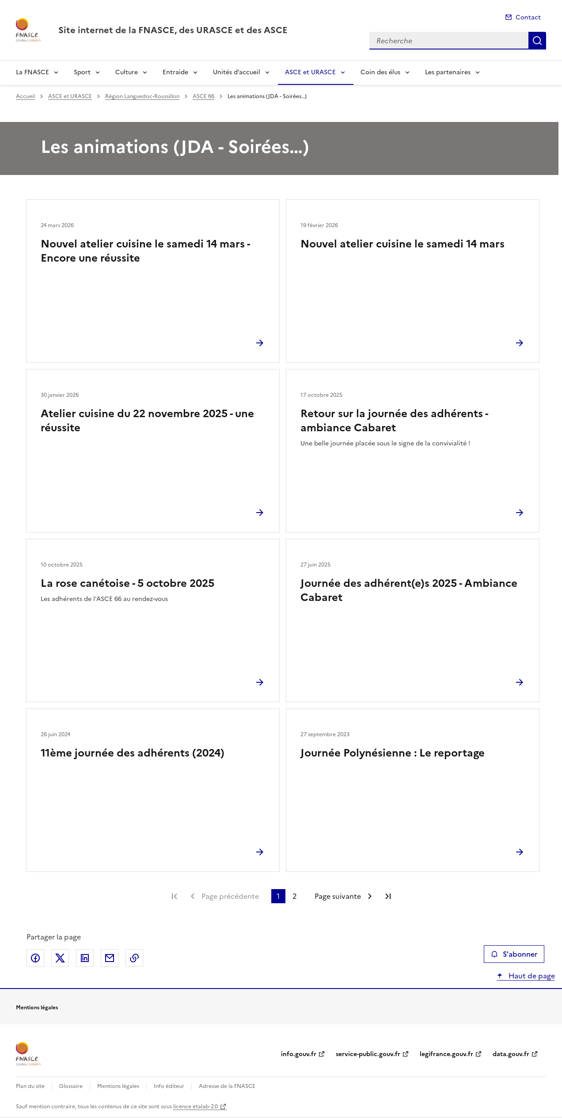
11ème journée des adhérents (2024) (132, 753)
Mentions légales (118, 1086)
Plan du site (30, 1086)
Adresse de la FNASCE (227, 1086)
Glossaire (71, 1086)
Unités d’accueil (236, 72)
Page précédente (230, 896)
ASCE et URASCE (310, 72)
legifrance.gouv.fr (446, 1054)
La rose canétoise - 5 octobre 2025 (127, 583)
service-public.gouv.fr (368, 1054)
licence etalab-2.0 (195, 1106)
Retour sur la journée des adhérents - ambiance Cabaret (394, 421)
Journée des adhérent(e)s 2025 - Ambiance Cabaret (408, 590)
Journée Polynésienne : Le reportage (392, 753)
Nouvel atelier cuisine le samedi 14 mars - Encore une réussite (145, 251)
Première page (174, 896)
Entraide (175, 72)
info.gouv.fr (298, 1054)
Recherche (537, 40)
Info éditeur (169, 1086)
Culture (126, 72)
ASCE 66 (203, 96)
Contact (528, 17)
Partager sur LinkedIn (85, 958)
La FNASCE (32, 72)
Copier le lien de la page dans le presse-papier (134, 958)
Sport (82, 72)
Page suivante (338, 896)
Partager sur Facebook (35, 958)
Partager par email (109, 958)
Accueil (25, 96)
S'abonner (514, 954)
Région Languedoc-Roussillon (142, 96)
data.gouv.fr (511, 1054)
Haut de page (531, 975)
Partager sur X (60, 958)
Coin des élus (380, 72)
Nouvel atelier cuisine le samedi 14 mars (402, 244)
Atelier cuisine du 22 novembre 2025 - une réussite (147, 421)
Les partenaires (448, 72)
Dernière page (388, 896)
